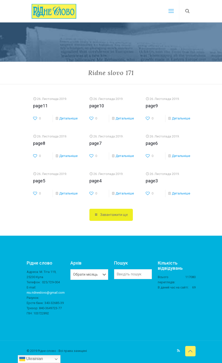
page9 (152, 105)
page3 (152, 180)
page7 (95, 143)
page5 (39, 180)
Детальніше (68, 118)
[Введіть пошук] (133, 274)
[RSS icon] (178, 350)
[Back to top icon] (190, 351)
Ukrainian (31, 359)
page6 (152, 143)
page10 (96, 105)
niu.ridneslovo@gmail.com (46, 292)
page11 (40, 105)
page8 (39, 143)
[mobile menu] (171, 11)
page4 (95, 180)
